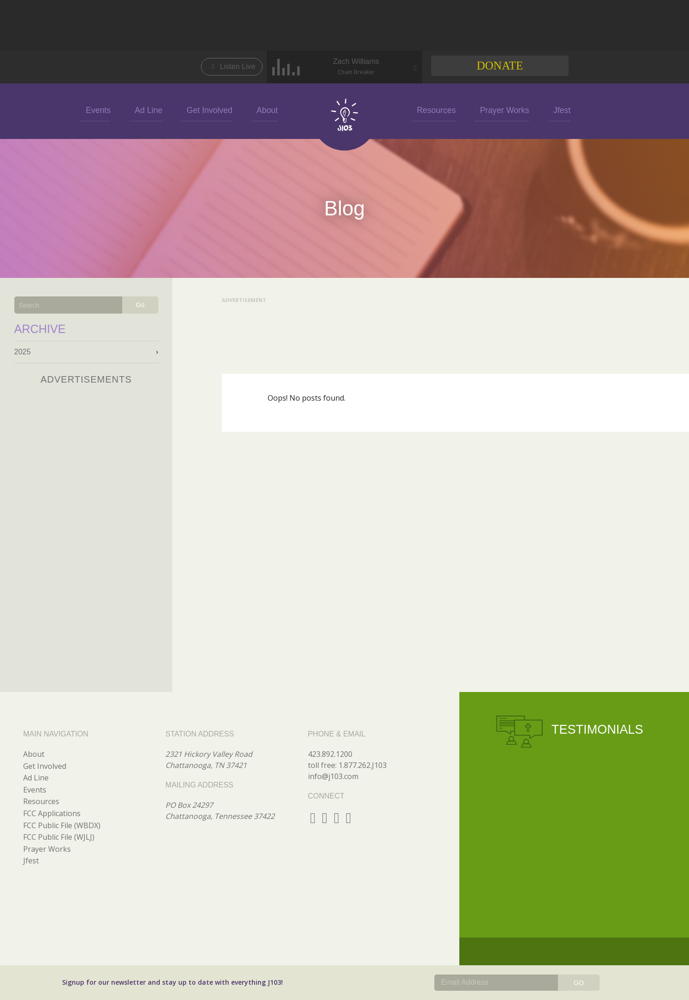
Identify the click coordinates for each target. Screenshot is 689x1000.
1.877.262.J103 (362, 765)
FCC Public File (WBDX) (61, 825)
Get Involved (219, 109)
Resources (428, 109)
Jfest (536, 109)
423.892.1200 (330, 754)
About (268, 109)
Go (140, 304)
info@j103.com (333, 776)
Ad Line (167, 109)
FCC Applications (52, 813)
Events (124, 109)
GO (579, 983)
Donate (499, 65)
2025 (22, 352)
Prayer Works (487, 109)
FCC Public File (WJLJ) (58, 837)
